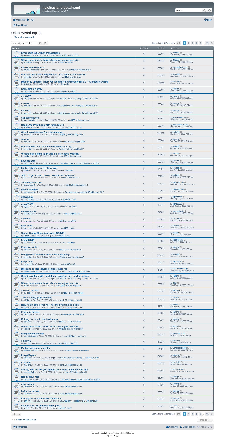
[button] (178, 43)
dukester (27, 293)
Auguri (25, 139)
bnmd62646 (27, 240)
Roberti (27, 329)
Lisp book (26, 225)
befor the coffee (30, 391)
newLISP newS (66, 62)
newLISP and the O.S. (69, 55)
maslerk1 (26, 362)
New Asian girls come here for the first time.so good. (50, 305)
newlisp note (28, 161)
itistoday (27, 84)
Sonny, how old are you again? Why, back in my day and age (54, 369)
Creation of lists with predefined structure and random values (55, 276)
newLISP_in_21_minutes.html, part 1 (41, 405)
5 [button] (200, 43)
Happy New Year (30, 377)
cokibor (27, 156)
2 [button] (188, 43)
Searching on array (31, 89)
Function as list (29, 247)
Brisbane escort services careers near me (44, 269)
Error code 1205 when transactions (40, 53)
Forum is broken (30, 312)
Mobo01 (27, 55)
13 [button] (207, 43)
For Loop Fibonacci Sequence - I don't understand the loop (53, 74)
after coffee (27, 384)
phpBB (103, 433)
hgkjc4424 (27, 261)
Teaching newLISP (31, 182)
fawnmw (25, 218)
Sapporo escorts (30, 117)
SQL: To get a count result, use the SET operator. (48, 175)
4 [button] (196, 43)
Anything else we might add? (72, 134)
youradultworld (30, 336)
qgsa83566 (27, 197)
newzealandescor (31, 70)
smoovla (26, 341)
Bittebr (27, 307)
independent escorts (32, 333)
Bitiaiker (27, 62)
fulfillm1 (27, 300)
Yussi (26, 408)
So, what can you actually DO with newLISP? (78, 98)
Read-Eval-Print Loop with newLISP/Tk (42, 125)
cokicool (27, 170)
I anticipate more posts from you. (39, 168)
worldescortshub (31, 350)
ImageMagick (28, 355)
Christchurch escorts (33, 67)
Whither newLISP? (68, 91)
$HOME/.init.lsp (29, 290)
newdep (27, 386)
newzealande (28, 211)
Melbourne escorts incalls (35, 348)
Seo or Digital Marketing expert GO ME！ (43, 233)
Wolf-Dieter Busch (31, 127)
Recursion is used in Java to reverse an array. (46, 146)
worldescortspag (31, 271)
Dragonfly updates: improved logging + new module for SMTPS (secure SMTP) (64, 81)
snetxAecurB (29, 185)
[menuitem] (29, 20)
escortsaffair (29, 372)
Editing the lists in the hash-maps (39, 319)
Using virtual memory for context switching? (45, 254)
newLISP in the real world (80, 70)
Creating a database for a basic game (41, 132)
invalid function (29, 189)
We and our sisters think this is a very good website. (50, 60)
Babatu (27, 236)
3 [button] (192, 43)
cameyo (27, 91)
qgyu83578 (27, 204)
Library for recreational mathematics (41, 398)
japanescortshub (31, 120)
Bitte (26, 286)
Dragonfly (64, 84)
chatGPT (26, 96)
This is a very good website (36, 297)
